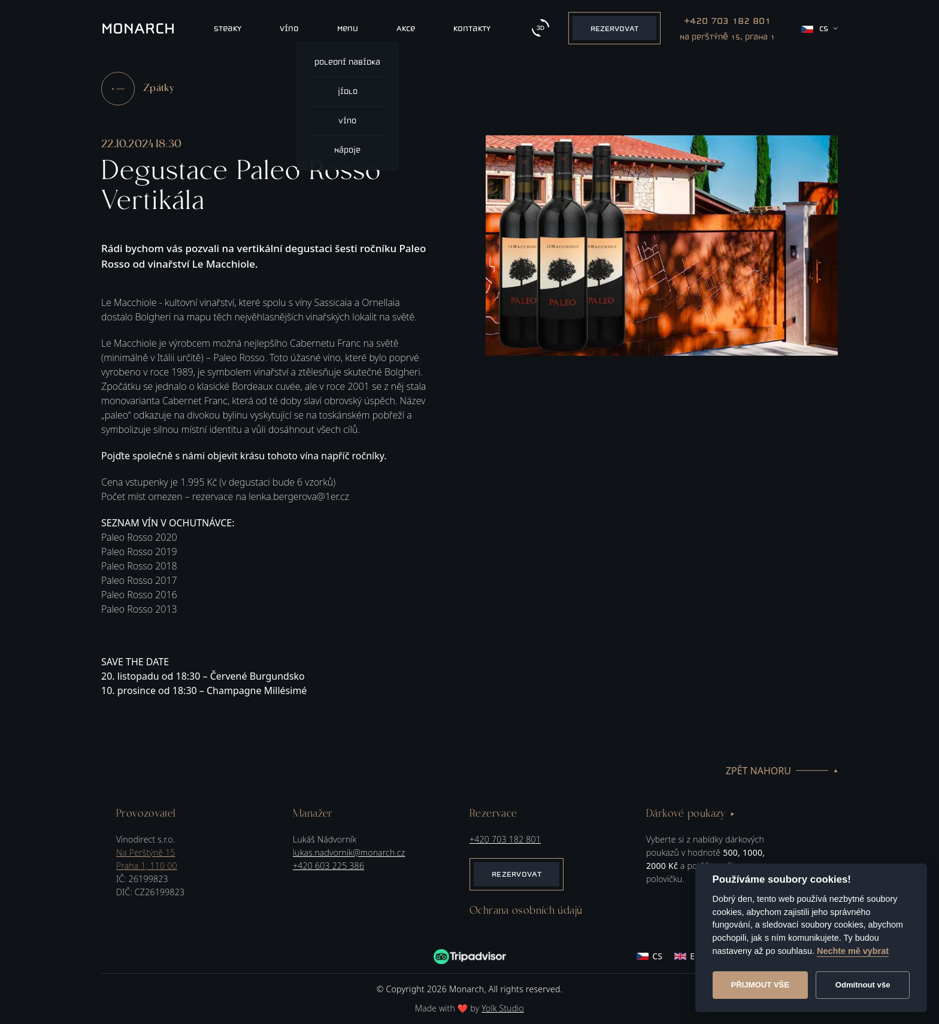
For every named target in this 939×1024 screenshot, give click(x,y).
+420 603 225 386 (328, 865)
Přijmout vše (760, 984)
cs (819, 28)
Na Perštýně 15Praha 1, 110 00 (146, 859)
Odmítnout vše (862, 984)
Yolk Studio (502, 1008)
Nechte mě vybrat (853, 951)
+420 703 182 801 (505, 839)
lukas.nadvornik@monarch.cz (349, 852)
